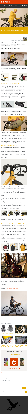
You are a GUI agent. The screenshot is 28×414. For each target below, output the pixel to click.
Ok (26, 391)
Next (23, 362)
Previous (5, 362)
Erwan (22, 38)
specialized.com (15, 288)
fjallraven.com (9, 288)
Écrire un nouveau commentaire (6, 372)
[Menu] (26, 2)
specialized (10, 323)
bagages (6, 323)
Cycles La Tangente (14, 353)
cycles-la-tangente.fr (12, 368)
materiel (3, 323)
